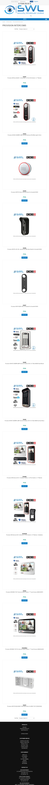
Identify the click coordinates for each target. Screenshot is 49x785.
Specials (24, 727)
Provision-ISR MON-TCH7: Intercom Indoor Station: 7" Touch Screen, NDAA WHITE (24, 592)
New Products (24, 730)
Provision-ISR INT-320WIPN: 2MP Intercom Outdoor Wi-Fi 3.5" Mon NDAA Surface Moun (24, 420)
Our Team (24, 757)
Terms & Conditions (24, 742)
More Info (24, 86)
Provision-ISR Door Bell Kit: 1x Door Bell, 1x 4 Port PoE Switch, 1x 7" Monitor (24, 78)
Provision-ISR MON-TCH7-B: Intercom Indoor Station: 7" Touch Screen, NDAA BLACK (24, 649)
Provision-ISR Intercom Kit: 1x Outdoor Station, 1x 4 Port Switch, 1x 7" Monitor (24, 477)
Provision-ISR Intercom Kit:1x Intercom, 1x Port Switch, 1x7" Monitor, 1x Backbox (24, 534)
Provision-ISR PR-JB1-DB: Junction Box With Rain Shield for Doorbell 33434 (24, 249)
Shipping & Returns (24, 740)
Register (36, 1)
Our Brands (24, 756)
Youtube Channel (25, 759)
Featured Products (24, 728)
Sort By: (16, 29)
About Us (24, 754)
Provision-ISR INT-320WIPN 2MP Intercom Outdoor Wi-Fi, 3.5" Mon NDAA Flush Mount (24, 363)
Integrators (24, 748)
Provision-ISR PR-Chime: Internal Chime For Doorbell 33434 (24, 192)
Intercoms (9, 21)
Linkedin (24, 760)
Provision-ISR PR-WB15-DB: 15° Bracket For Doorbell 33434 (24, 306)
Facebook (24, 761)
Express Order (24, 733)
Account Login (24, 745)
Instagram (24, 763)
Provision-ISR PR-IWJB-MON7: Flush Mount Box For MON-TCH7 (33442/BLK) (24, 706)
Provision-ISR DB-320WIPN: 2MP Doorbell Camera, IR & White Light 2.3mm (24, 135)
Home (3, 21)
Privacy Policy (24, 743)
